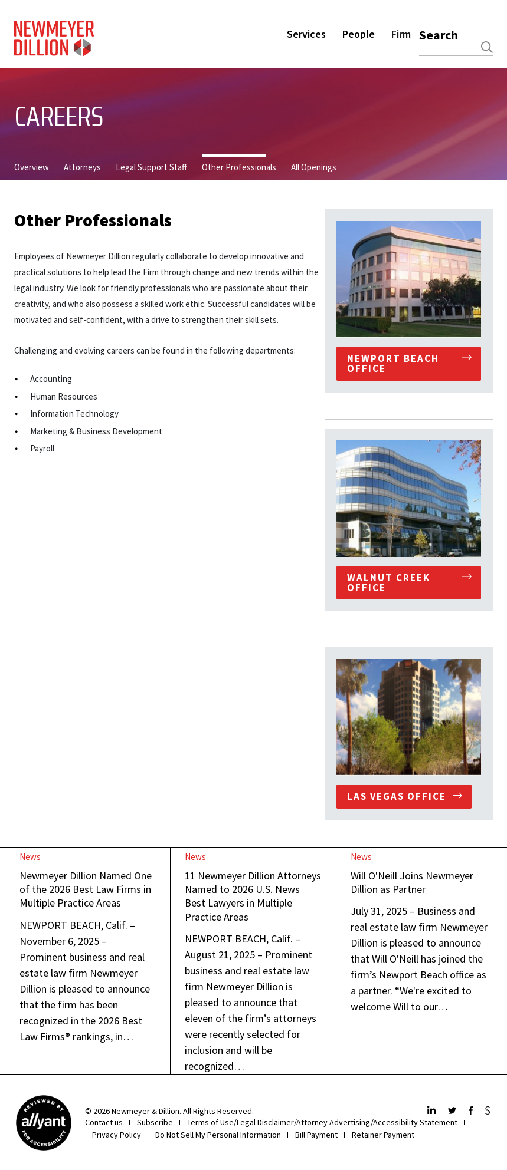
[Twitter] (453, 1111)
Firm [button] (401, 34)
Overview (31, 167)
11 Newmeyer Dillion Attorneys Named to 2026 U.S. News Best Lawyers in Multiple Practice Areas (253, 896)
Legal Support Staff (151, 167)
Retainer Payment (383, 1134)
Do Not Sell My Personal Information (218, 1134)
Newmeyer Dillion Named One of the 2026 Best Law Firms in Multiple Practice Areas (85, 889)
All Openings (313, 167)
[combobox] (456, 47)
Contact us (104, 1122)
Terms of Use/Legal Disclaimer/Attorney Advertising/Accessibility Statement (322, 1122)
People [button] (358, 34)
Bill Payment (316, 1134)
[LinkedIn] (433, 1111)
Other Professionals (239, 167)
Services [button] (306, 34)
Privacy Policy (116, 1134)
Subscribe (155, 1122)
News (30, 856)
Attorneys (82, 167)
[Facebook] (472, 1111)
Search (438, 35)
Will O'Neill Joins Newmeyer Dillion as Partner (412, 882)
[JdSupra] (489, 1111)
